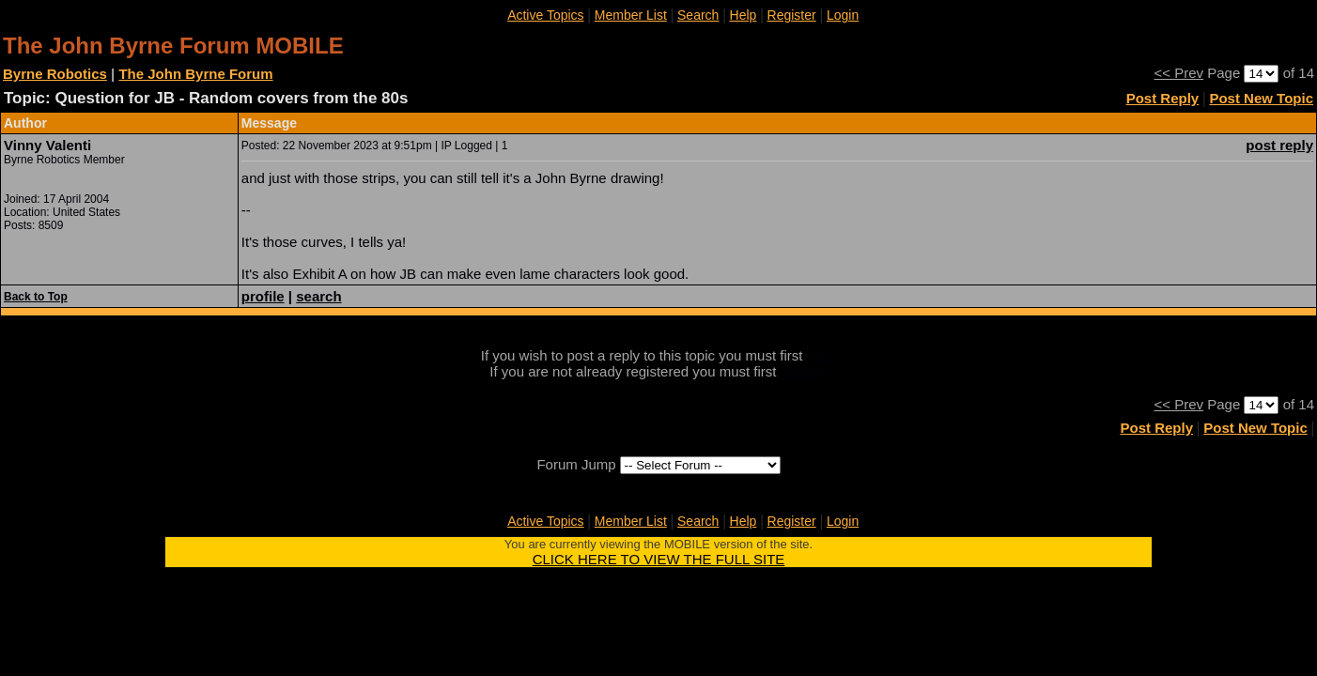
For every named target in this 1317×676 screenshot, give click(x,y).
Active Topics (545, 15)
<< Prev (1179, 73)
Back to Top (36, 296)
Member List (631, 15)
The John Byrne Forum (195, 74)
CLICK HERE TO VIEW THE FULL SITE (659, 559)
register (804, 371)
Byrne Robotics (55, 74)
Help (743, 15)
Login (843, 15)
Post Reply (1163, 98)
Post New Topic (1261, 98)
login (822, 355)
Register (791, 15)
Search (698, 15)
